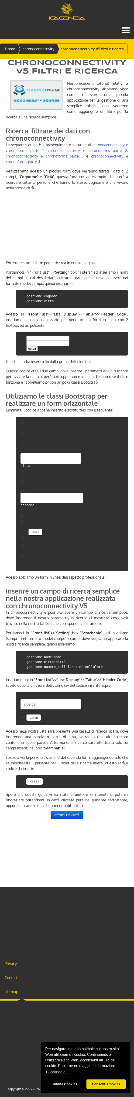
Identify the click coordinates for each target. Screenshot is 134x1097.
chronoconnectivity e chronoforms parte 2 (87, 150)
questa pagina (83, 262)
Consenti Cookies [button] (106, 1084)
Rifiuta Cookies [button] (65, 1084)
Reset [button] (34, 781)
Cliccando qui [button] (57, 1072)
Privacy (11, 963)
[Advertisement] (67, 227)
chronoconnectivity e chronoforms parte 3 (44, 156)
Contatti (11, 977)
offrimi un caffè (67, 815)
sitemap (11, 991)
